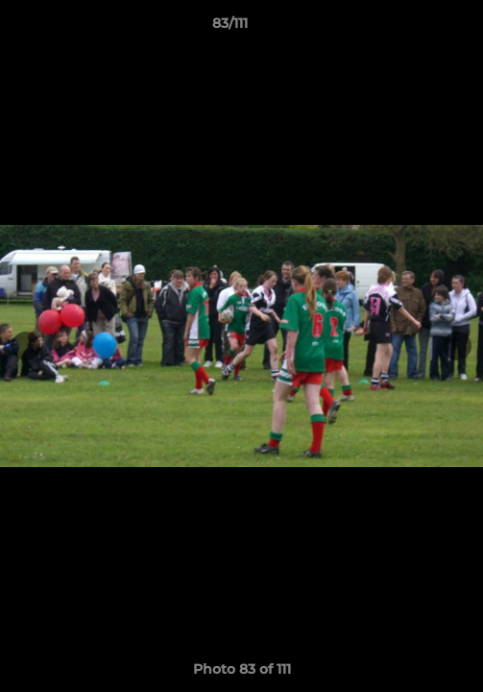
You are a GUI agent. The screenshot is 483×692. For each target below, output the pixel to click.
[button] (413, 28)
